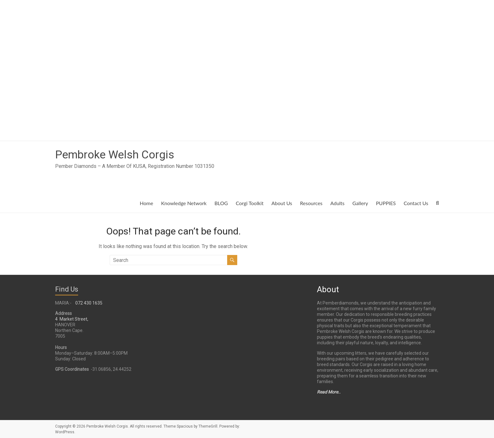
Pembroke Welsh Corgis (115, 154)
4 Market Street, (71, 319)
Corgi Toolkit (249, 203)
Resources (311, 203)
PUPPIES (386, 203)
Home (146, 203)
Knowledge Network (184, 203)
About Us (281, 203)
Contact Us (416, 203)
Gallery (360, 203)
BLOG (221, 203)
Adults (337, 203)
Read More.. (329, 391)
